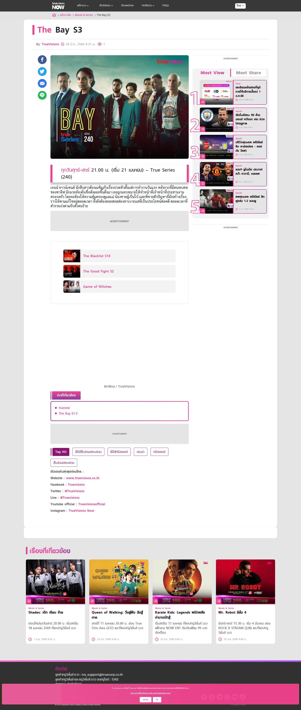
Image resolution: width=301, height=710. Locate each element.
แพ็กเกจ (83, 5)
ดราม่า (141, 451)
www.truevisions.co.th (82, 478)
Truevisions (76, 484)
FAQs (165, 5)
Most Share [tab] (248, 73)
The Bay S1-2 (68, 413)
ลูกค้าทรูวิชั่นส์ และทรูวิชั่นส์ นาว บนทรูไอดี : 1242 (86, 679)
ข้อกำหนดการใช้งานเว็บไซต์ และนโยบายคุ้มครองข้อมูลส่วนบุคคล (150, 693)
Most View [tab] (212, 73)
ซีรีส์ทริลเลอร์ (119, 451)
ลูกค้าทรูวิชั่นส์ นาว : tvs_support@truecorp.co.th (89, 674)
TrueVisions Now (81, 510)
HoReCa (148, 5)
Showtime (127, 5)
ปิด (157, 699)
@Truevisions (69, 497)
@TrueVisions (74, 491)
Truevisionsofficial (91, 504)
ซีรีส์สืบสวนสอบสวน (88, 451)
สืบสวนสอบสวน (63, 462)
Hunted (64, 408)
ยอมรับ (145, 699)
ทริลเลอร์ (159, 451)
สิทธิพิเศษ (106, 5)
